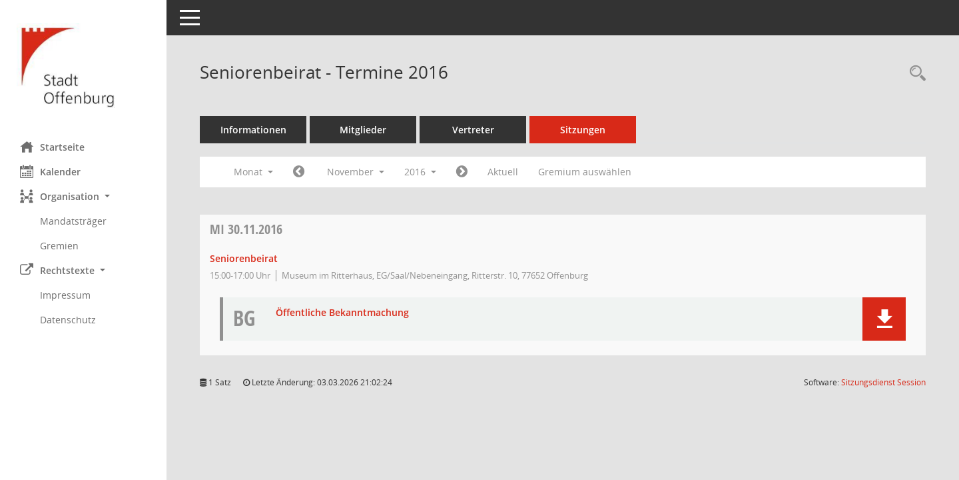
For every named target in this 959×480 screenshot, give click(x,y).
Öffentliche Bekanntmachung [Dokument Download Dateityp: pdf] (342, 313)
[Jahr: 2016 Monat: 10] (298, 172)
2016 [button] (420, 171)
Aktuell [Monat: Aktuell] (502, 171)
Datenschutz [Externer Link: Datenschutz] (68, 319)
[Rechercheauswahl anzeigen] (914, 74)
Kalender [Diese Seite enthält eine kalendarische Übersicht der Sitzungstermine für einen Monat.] (50, 171)
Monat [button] (253, 171)
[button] (83, 196)
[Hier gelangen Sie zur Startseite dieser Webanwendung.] (83, 65)
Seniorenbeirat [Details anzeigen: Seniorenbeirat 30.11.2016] (244, 258)
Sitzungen (582, 129)
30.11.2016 (246, 229)
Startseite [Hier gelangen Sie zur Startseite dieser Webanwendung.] (52, 146)
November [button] (355, 171)
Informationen (253, 129)
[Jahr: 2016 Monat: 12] (462, 172)
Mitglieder (363, 129)
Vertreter (473, 129)
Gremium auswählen (584, 171)
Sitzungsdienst (883, 382)
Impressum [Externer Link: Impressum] (65, 295)
